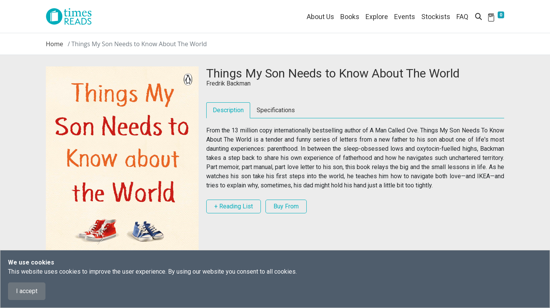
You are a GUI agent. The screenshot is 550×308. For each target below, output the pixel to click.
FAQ (462, 17)
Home (54, 44)
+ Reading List (233, 206)
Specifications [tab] (276, 110)
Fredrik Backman (228, 83)
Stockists (435, 17)
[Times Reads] (72, 16)
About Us (320, 17)
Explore (377, 17)
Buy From (286, 206)
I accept (26, 291)
